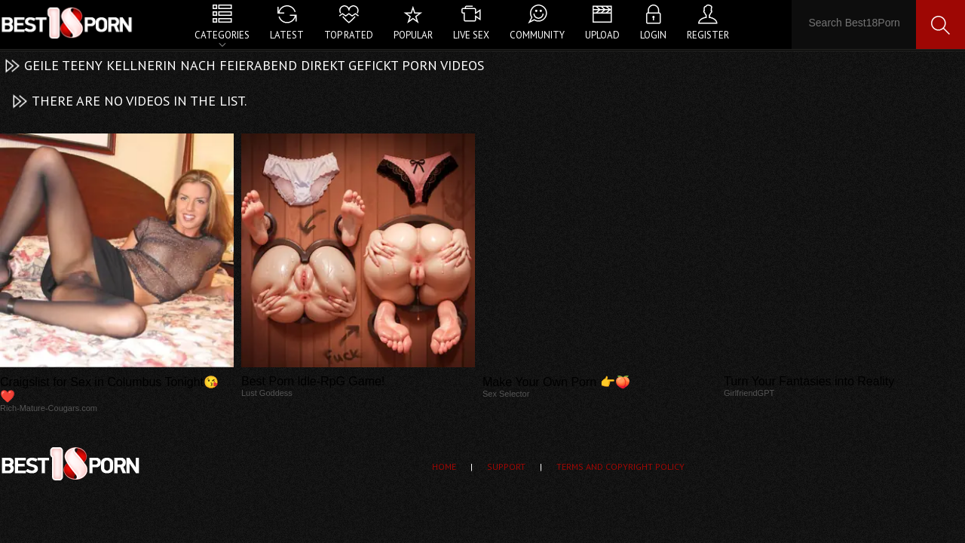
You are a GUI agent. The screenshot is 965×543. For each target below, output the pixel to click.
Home (444, 466)
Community (537, 35)
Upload (602, 35)
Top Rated (348, 35)
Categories (222, 35)
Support (506, 466)
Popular (413, 35)
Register (708, 35)
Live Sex (471, 35)
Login (653, 35)
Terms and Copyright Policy (620, 466)
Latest (287, 35)
